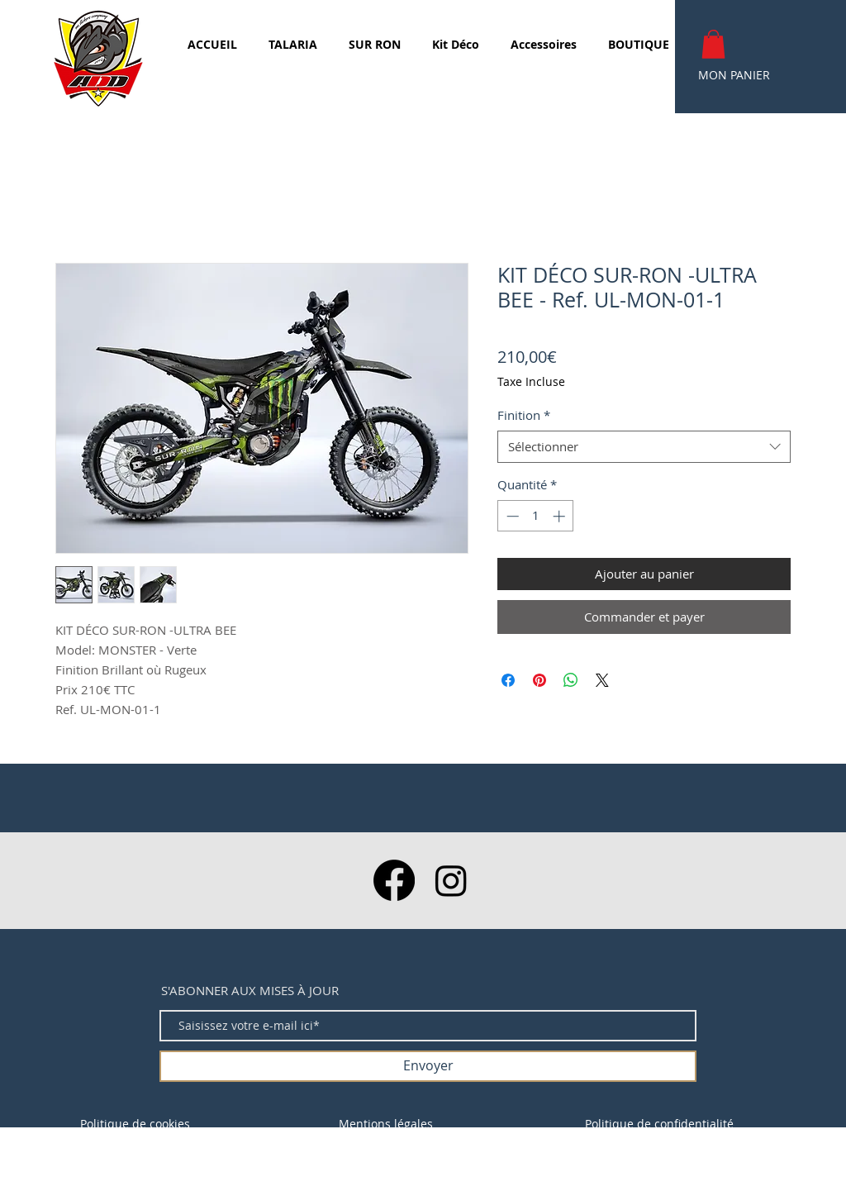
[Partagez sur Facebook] (508, 680)
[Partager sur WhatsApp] (571, 680)
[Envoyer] (427, 1066)
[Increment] (560, 516)
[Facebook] (394, 880)
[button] (713, 44)
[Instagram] (451, 880)
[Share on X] (602, 680)
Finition (523, 415)
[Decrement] (511, 516)
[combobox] (644, 447)
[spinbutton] (535, 516)
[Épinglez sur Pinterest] (539, 680)
